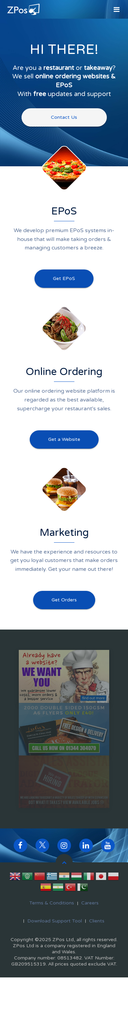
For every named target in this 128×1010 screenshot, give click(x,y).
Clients (96, 921)
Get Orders (64, 600)
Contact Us (64, 117)
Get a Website (64, 439)
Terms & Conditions (51, 903)
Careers (90, 903)
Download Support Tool (54, 921)
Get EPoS (64, 278)
